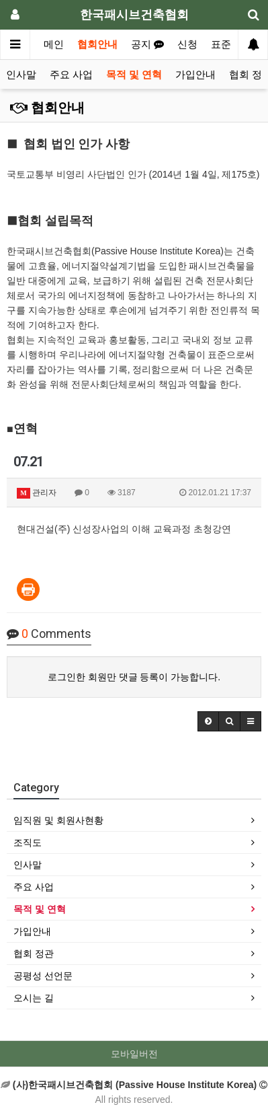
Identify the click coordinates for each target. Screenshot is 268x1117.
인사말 (21, 75)
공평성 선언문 (43, 975)
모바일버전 (134, 1053)
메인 (54, 44)
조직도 (27, 842)
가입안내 (195, 75)
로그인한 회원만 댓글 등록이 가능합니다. (134, 677)
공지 (147, 44)
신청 (187, 44)
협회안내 (97, 44)
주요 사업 (71, 75)
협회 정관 (33, 953)
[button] (208, 721)
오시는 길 (33, 998)
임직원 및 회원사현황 (58, 820)
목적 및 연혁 (134, 75)
